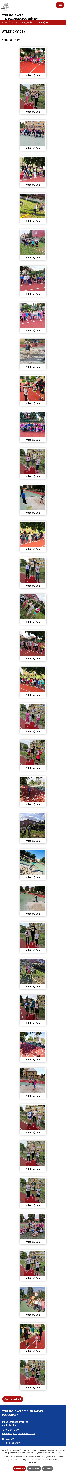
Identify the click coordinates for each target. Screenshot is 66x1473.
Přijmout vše (19, 1468)
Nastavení (47, 1468)
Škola (14, 22)
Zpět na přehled (12, 1399)
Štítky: (5, 40)
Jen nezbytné (34, 1468)
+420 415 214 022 (10, 1430)
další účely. (56, 1453)
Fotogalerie (26, 22)
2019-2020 (15, 40)
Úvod (4, 22)
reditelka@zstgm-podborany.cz (18, 1433)
